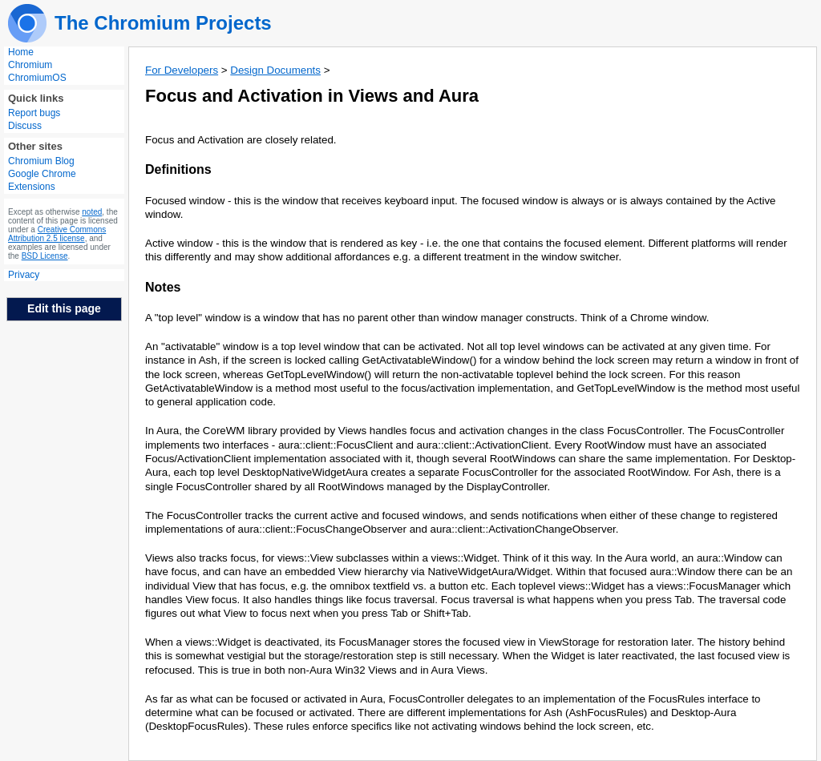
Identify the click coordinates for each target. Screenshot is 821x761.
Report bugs (34, 113)
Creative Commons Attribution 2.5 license (57, 234)
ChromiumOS (37, 77)
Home (21, 52)
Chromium (30, 64)
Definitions (178, 169)
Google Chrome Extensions (42, 180)
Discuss (25, 125)
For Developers (181, 70)
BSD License (45, 256)
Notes (162, 287)
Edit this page (64, 308)
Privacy (23, 274)
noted (92, 211)
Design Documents (275, 70)
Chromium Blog (41, 161)
